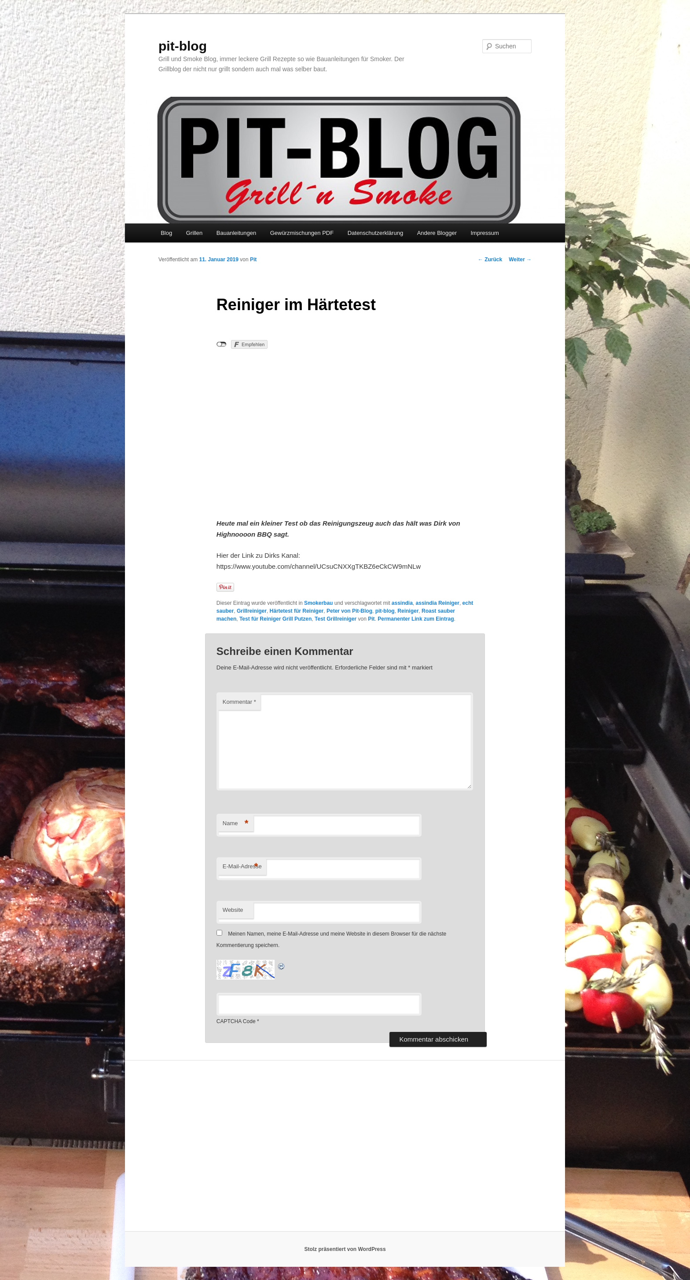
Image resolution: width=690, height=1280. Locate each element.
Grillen (194, 233)
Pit (253, 259)
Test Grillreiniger (335, 619)
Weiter (520, 259)
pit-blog (182, 46)
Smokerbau (318, 603)
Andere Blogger (437, 233)
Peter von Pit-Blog (349, 611)
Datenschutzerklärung (375, 233)
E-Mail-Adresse (242, 866)
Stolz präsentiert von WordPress (344, 1249)
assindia (402, 603)
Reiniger (407, 611)
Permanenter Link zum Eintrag (416, 619)
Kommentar (239, 702)
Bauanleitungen (236, 233)
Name (236, 823)
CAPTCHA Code (236, 1021)
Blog (166, 233)
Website (233, 910)
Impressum (484, 233)
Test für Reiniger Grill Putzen (275, 619)
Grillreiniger (252, 611)
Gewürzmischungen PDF (302, 233)
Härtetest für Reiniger (297, 611)
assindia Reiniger (437, 603)
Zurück (490, 259)
